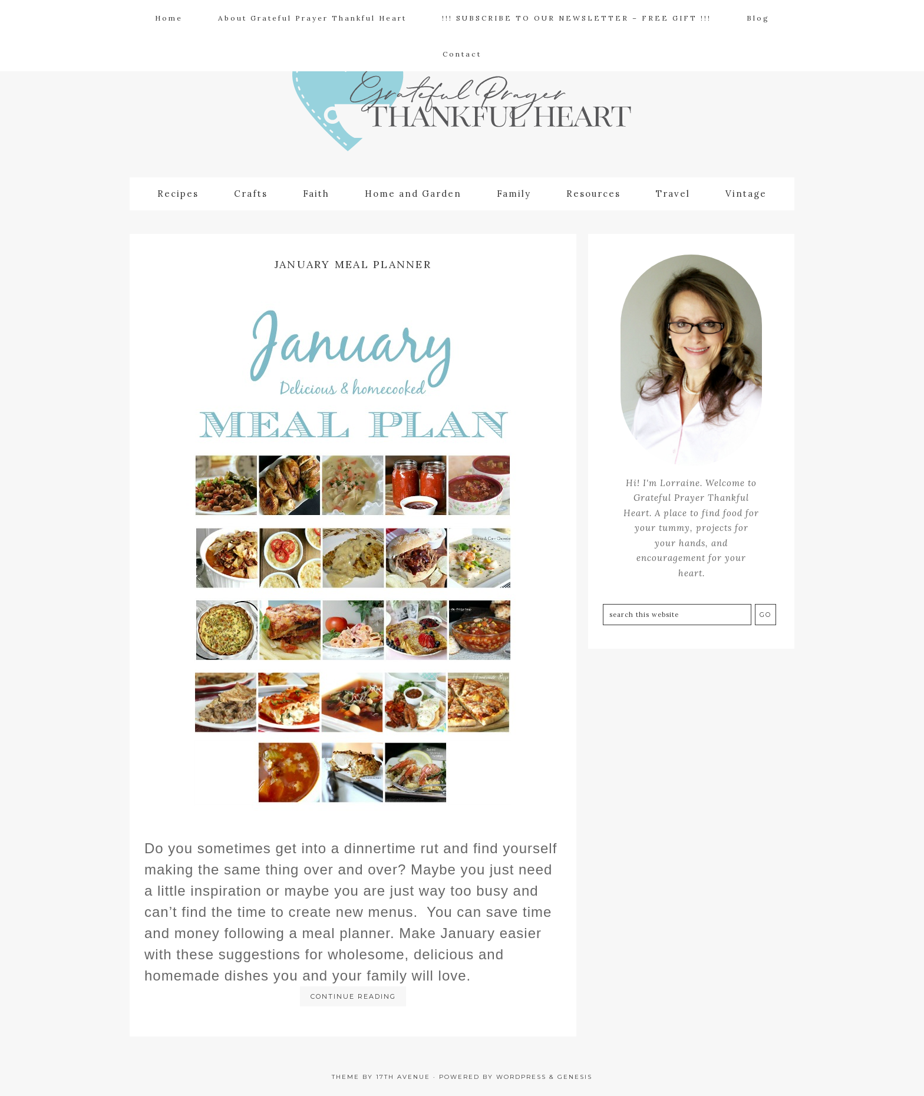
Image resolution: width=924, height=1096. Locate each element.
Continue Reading (353, 996)
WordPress (521, 1077)
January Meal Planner (353, 264)
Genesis (574, 1077)
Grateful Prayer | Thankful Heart (462, 110)
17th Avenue (403, 1077)
